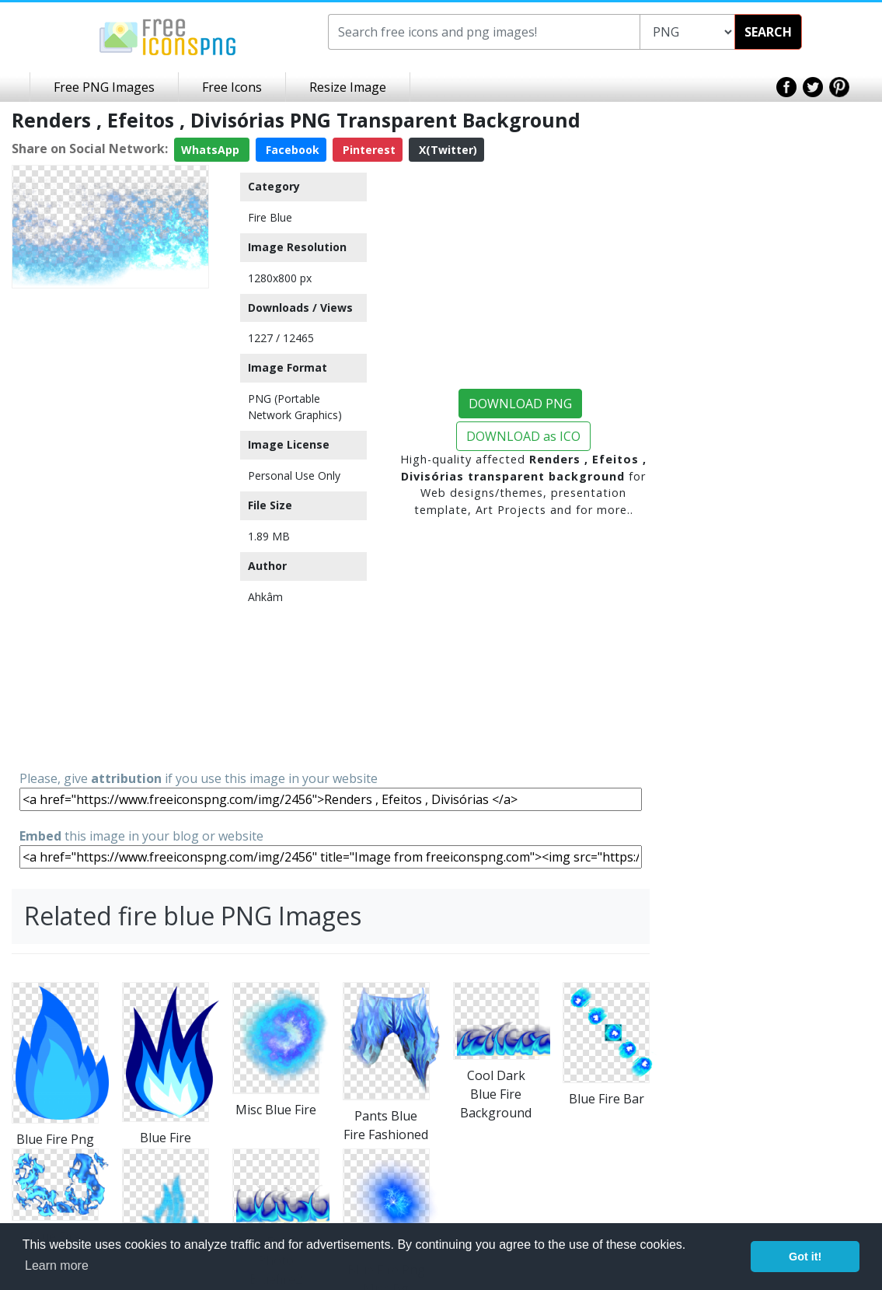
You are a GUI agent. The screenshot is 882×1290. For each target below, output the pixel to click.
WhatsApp (211, 149)
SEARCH (768, 31)
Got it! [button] (805, 1256)
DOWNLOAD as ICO (523, 436)
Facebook (291, 149)
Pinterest (368, 149)
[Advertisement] (110, 528)
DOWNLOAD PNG (520, 403)
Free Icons (232, 87)
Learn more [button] (57, 1265)
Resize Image (347, 87)
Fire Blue (270, 217)
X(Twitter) (446, 149)
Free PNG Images (104, 87)
